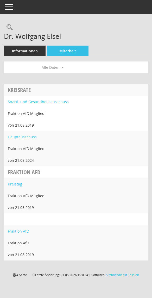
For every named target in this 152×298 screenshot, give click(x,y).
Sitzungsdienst (122, 275)
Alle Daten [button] (53, 67)
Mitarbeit (67, 50)
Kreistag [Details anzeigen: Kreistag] (15, 184)
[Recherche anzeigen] (8, 27)
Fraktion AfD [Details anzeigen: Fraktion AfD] (18, 231)
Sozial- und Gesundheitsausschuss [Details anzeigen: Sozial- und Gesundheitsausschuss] (38, 101)
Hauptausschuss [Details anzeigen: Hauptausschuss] (22, 136)
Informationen (25, 50)
